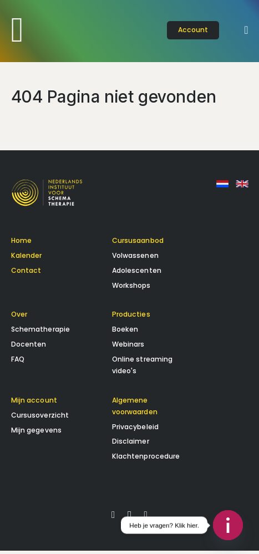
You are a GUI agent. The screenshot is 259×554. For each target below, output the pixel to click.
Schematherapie (40, 333)
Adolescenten (136, 273)
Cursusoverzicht (40, 418)
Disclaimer (130, 445)
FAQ (17, 362)
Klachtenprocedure (146, 460)
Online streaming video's (142, 368)
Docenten (29, 348)
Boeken (125, 333)
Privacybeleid (135, 430)
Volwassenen (135, 258)
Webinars (128, 348)
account (193, 29)
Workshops (131, 288)
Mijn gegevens (36, 433)
